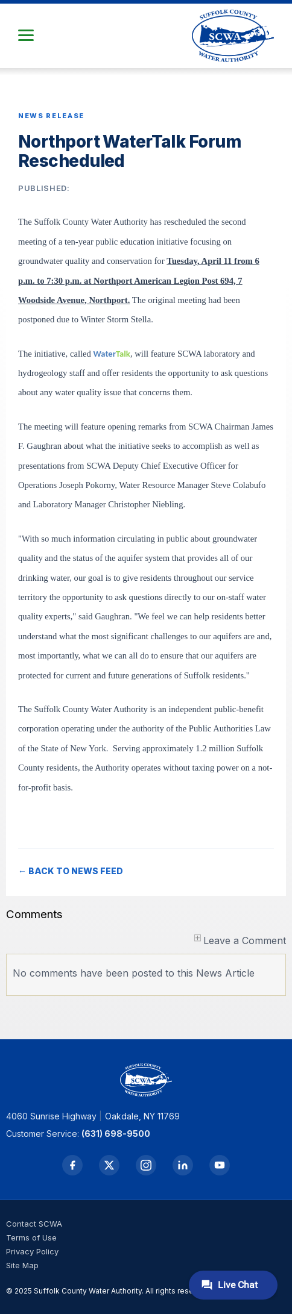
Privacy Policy (32, 1251)
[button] (26, 36)
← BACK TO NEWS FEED (70, 871)
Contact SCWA (34, 1223)
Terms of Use (31, 1237)
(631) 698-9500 (115, 1133)
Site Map (22, 1265)
